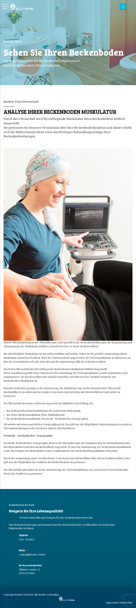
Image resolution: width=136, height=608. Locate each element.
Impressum (112, 602)
